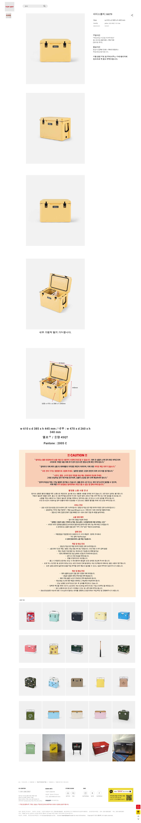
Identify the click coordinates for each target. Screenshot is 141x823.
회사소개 (24, 782)
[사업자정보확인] (93, 811)
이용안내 (51, 782)
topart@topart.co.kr (67, 815)
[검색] (33, 6)
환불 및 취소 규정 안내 (62, 782)
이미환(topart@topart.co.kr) (47, 815)
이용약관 (32, 782)
